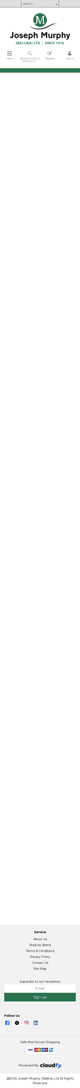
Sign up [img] (40, 997)
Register (50, 55)
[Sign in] (70, 55)
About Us (40, 939)
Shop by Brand (40, 945)
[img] (7, 1023)
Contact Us (40, 963)
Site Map (40, 969)
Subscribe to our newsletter (40, 981)
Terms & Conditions (40, 951)
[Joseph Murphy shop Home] (40, 45)
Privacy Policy (40, 957)
